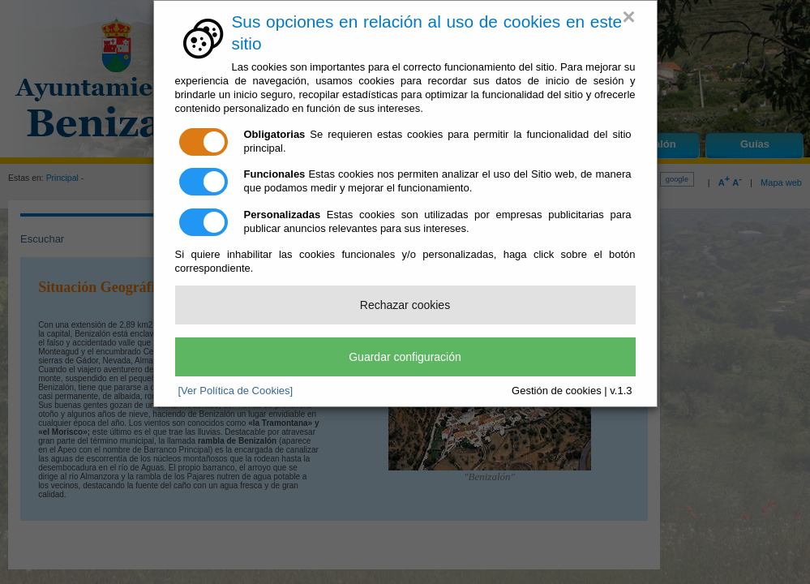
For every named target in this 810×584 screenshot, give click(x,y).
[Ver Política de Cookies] (236, 390)
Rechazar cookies (405, 304)
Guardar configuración (405, 356)
